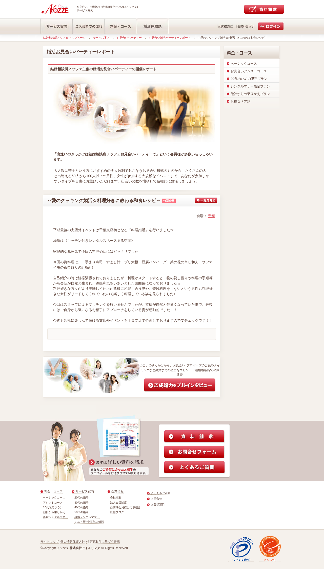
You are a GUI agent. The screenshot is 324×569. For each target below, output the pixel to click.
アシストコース (53, 502)
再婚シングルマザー (55, 516)
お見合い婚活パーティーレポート (170, 37)
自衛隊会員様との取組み (125, 507)
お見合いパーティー (129, 37)
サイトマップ (49, 541)
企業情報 (117, 491)
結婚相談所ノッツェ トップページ (64, 37)
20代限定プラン (53, 507)
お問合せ (156, 498)
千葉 (211, 216)
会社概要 (115, 497)
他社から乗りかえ (54, 512)
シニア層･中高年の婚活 (89, 521)
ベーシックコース (54, 497)
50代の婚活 (81, 512)
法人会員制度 (118, 502)
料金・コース (53, 491)
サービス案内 (101, 37)
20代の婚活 (81, 497)
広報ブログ (117, 512)
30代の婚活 (81, 502)
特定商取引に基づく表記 (103, 541)
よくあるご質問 (160, 492)
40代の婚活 (81, 507)
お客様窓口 (158, 504)
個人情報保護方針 (72, 541)
